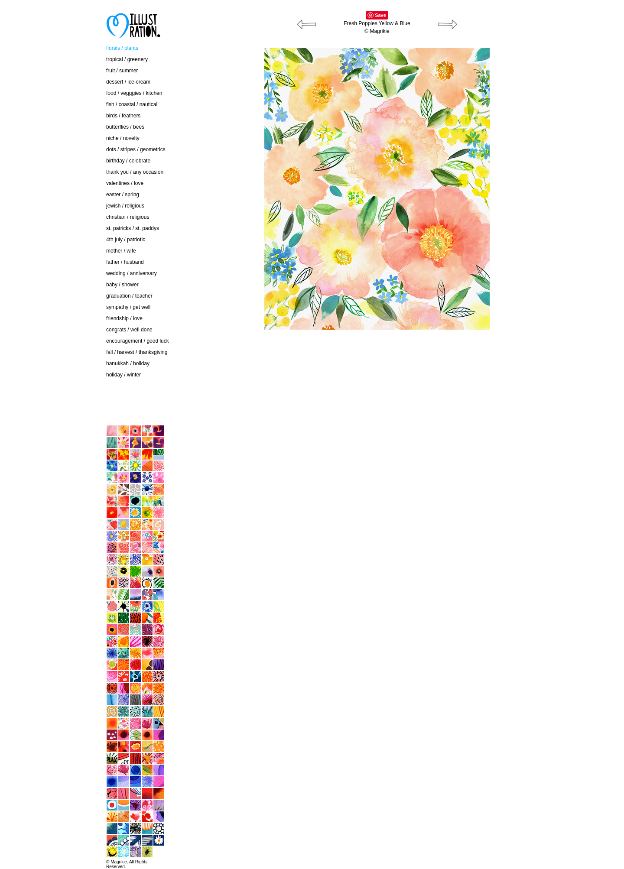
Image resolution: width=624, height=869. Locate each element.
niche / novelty (123, 138)
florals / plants (122, 48)
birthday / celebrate (128, 161)
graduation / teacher (129, 296)
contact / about (63, 389)
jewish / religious (125, 206)
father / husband (125, 262)
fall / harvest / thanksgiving (136, 352)
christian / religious (127, 217)
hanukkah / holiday (128, 363)
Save (380, 15)
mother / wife (121, 251)
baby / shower (122, 285)
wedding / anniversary (131, 273)
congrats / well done (129, 330)
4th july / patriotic (125, 240)
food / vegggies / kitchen (134, 93)
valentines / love (124, 183)
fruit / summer (122, 71)
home (52, 407)
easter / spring (122, 194)
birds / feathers (123, 116)
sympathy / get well (128, 307)
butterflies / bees (125, 127)
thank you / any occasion (134, 172)
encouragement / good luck (137, 341)
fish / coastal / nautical (131, 104)
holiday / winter (123, 375)
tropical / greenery (127, 59)
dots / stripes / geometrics (136, 149)
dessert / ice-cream (128, 82)
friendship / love (124, 318)
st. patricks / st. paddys (132, 228)
